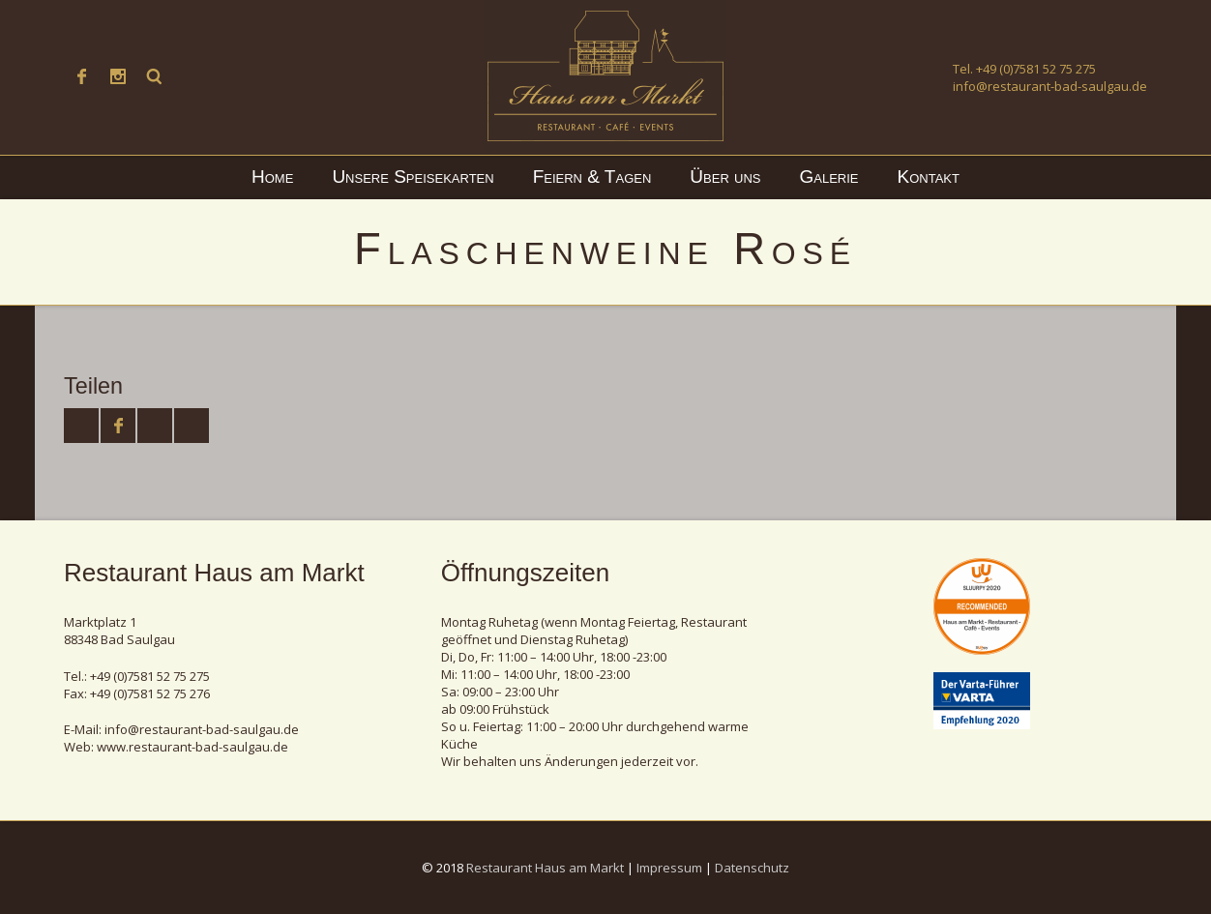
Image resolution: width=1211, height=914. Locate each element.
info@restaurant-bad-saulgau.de (1050, 86)
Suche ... (154, 76)
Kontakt (929, 176)
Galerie (829, 176)
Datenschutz (752, 867)
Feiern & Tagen (592, 176)
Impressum (669, 867)
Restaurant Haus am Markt (545, 867)
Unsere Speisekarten (412, 176)
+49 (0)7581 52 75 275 (1036, 68)
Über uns (725, 176)
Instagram (118, 76)
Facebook (81, 76)
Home (272, 176)
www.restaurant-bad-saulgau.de (192, 746)
